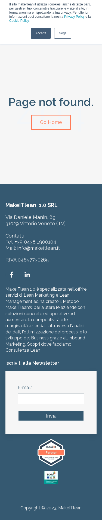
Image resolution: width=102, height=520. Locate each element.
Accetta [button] (40, 33)
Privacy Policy (74, 17)
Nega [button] (63, 33)
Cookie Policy (19, 21)
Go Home (51, 122)
